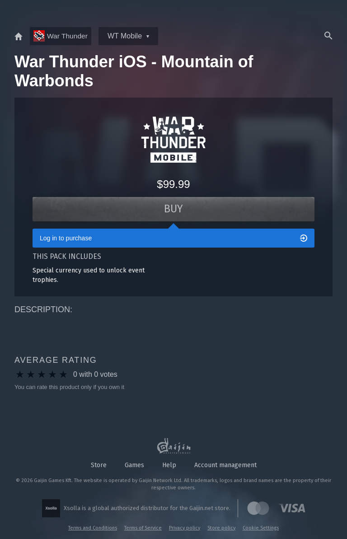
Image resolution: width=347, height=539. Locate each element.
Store (99, 465)
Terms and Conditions (92, 528)
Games (134, 465)
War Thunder (61, 36)
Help (169, 465)
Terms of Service (143, 528)
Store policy (221, 528)
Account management (225, 465)
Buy (173, 209)
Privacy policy (184, 528)
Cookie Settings (261, 528)
